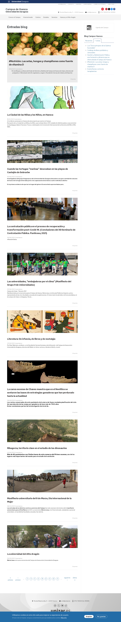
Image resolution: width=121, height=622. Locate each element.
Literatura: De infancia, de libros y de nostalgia (31, 339)
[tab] (89, 41)
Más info (64, 618)
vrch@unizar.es (90, 12)
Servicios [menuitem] (54, 18)
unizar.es (77, 4)
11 (57, 579)
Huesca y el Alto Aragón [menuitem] (67, 18)
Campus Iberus (86, 4)
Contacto (69, 4)
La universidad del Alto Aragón (23, 554)
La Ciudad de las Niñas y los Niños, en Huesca (30, 115)
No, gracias (101, 617)
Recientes (88, 41)
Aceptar (89, 617)
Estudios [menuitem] (46, 18)
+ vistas (97, 41)
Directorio (109, 4)
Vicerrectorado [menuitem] (28, 18)
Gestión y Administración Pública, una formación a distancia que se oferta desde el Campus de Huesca (99, 57)
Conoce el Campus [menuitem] (14, 18)
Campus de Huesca (18, 9)
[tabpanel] (99, 59)
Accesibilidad (60, 4)
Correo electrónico (98, 4)
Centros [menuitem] (38, 18)
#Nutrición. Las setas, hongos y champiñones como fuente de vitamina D (98, 64)
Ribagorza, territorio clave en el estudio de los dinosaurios (37, 448)
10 (53, 579)
